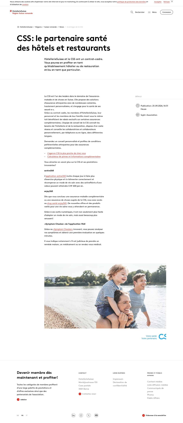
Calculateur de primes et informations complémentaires (74, 150)
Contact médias (154, 375)
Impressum (118, 373)
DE (18, 409)
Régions (38, 21)
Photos (150, 388)
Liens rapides (119, 367)
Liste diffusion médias (157, 378)
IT (26, 409)
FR (22, 409)
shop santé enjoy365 (57, 197)
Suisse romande (50, 21)
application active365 (56, 170)
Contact (82, 367)
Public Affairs (153, 392)
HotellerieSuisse (24, 21)
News (61, 21)
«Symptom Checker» (63, 223)
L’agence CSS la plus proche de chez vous (66, 147)
